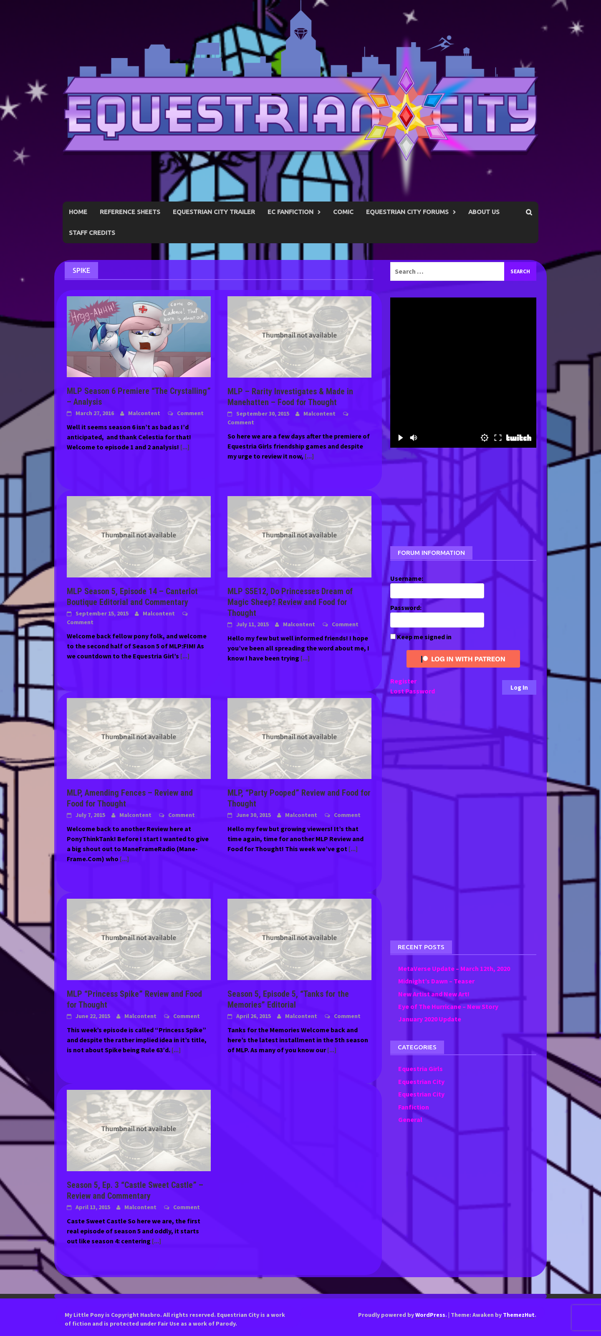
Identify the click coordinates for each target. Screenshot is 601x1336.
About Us (484, 211)
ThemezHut (519, 1314)
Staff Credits (92, 232)
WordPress (430, 1314)
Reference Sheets (130, 211)
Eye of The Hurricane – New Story (448, 1006)
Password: (406, 607)
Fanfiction (413, 1107)
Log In (519, 687)
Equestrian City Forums (407, 211)
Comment (190, 413)
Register (403, 681)
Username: (406, 578)
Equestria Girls (420, 1068)
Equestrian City (421, 1081)
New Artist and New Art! (434, 994)
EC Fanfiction (290, 211)
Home (78, 211)
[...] (184, 447)
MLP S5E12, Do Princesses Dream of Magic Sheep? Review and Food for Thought (290, 602)
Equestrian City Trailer (214, 211)
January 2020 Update (429, 1019)
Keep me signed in (424, 637)
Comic (343, 211)
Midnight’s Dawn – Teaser (436, 981)
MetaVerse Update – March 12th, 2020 (454, 968)
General (410, 1119)
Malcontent (144, 413)
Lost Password (412, 691)
